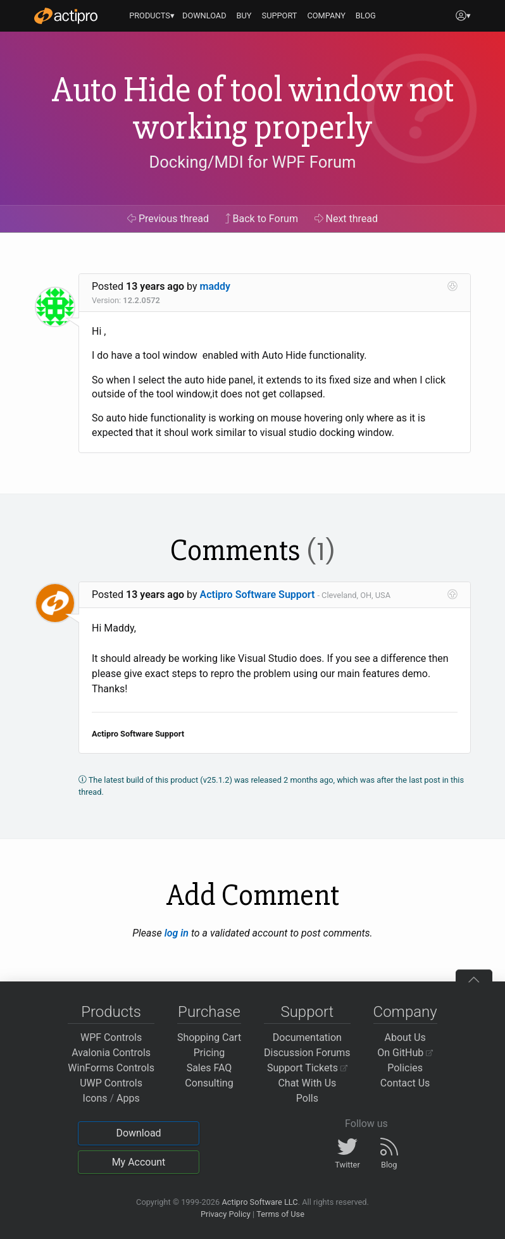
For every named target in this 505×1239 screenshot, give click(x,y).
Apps (128, 1098)
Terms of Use (280, 1214)
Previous (168, 219)
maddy (215, 286)
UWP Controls (111, 1083)
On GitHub (405, 1053)
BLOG (366, 15)
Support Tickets (307, 1068)
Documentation (307, 1037)
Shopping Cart (209, 1037)
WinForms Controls (111, 1068)
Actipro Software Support (257, 594)
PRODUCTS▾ (152, 15)
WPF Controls (111, 1037)
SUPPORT (279, 15)
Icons (95, 1098)
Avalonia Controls (111, 1053)
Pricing (209, 1053)
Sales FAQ (209, 1068)
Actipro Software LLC (259, 1202)
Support (307, 1012)
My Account (139, 1162)
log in (177, 933)
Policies (405, 1068)
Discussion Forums (307, 1053)
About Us (405, 1037)
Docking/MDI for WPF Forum (252, 162)
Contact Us (405, 1083)
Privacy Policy (226, 1214)
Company (405, 1012)
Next (346, 219)
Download (138, 1133)
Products (111, 1012)
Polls (307, 1098)
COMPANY (326, 15)
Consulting (209, 1083)
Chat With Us (307, 1083)
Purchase (209, 1012)
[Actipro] (65, 15)
